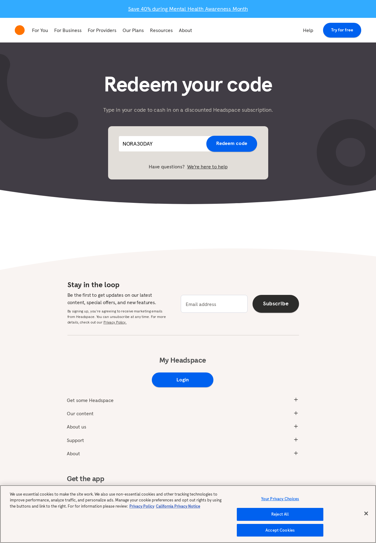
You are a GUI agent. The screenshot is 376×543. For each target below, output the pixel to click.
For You (40, 30)
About (185, 30)
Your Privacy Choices (280, 503)
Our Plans (133, 30)
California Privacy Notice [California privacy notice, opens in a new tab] (178, 511)
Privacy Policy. (115, 322)
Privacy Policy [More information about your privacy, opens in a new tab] (141, 511)
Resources (161, 30)
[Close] (366, 518)
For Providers (102, 30)
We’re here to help (207, 166)
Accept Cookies (280, 535)
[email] (214, 304)
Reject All (280, 519)
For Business (68, 30)
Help (308, 30)
